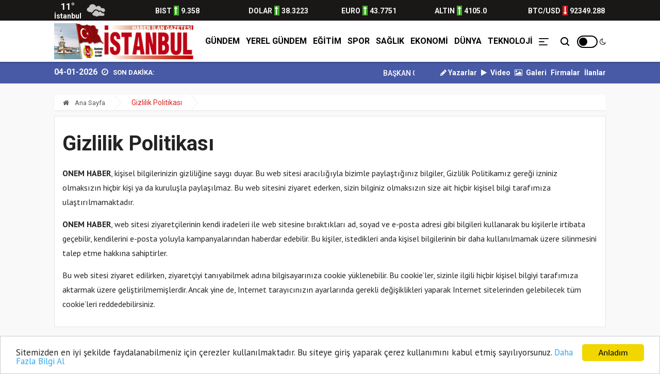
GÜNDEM (222, 41)
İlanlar (595, 73)
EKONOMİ (429, 41)
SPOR (359, 41)
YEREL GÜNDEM (276, 41)
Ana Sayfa (84, 103)
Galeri (531, 73)
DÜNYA (468, 41)
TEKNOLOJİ (510, 41)
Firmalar (565, 73)
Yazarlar (458, 73)
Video (495, 73)
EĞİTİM (327, 41)
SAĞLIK (390, 41)
